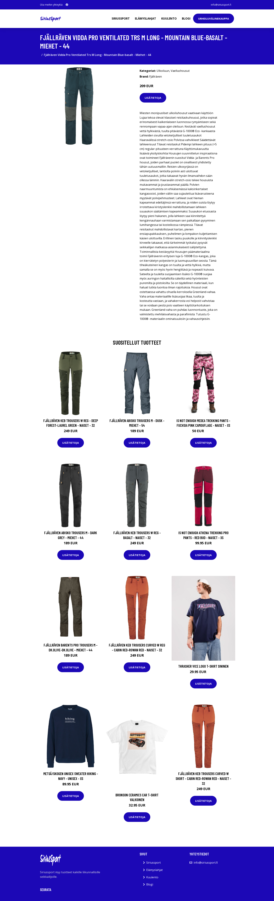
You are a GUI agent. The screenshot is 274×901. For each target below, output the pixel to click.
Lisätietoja (153, 97)
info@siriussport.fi (221, 4)
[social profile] (67, 4)
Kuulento (169, 18)
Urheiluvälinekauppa (213, 18)
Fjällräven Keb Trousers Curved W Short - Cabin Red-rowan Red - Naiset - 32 (203, 778)
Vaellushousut (180, 71)
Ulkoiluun (163, 71)
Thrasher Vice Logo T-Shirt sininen (203, 666)
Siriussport (121, 18)
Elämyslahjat (145, 18)
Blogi (186, 18)
